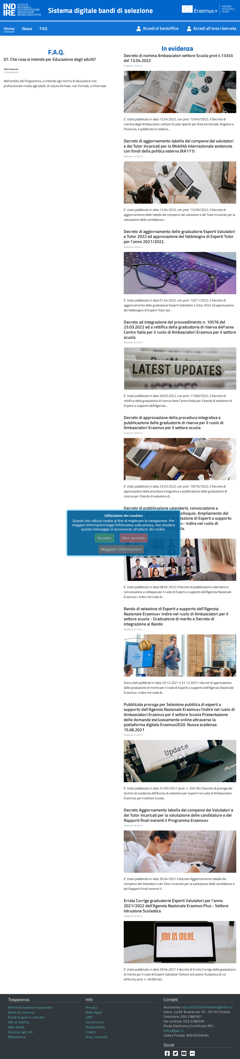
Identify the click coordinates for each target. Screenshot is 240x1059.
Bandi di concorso (21, 1012)
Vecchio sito (95, 1022)
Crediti (91, 1031)
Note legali (94, 1012)
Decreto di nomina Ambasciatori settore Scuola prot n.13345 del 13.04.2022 (178, 58)
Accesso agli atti (20, 1031)
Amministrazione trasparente (30, 1007)
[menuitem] (9, 28)
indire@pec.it (174, 1030)
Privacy (91, 1007)
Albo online (16, 1027)
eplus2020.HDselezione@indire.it (207, 1007)
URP (89, 1017)
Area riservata (97, 1036)
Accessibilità (95, 1027)
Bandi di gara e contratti (26, 1017)
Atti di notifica (19, 1022)
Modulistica (17, 1036)
